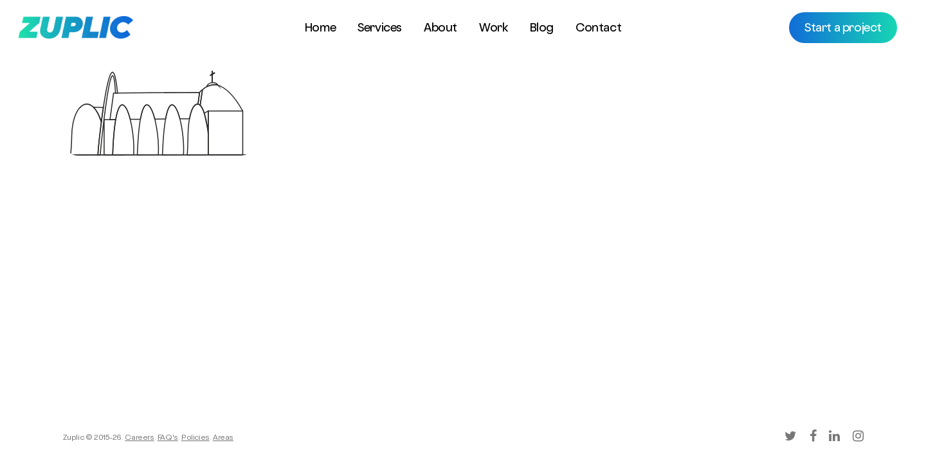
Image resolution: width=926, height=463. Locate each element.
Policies (195, 438)
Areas (223, 438)
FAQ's (168, 438)
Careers (139, 438)
